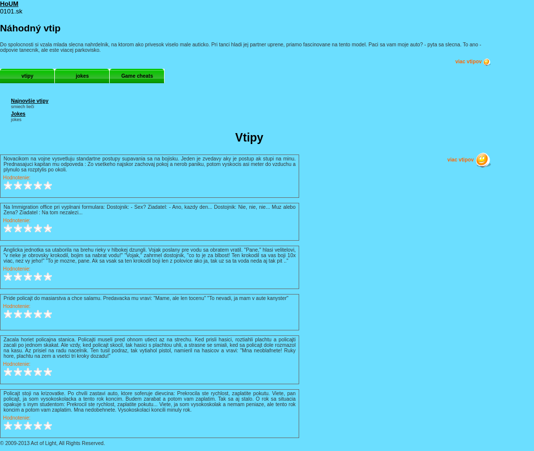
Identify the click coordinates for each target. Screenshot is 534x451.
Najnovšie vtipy (29, 101)
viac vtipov (473, 62)
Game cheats (137, 76)
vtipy (27, 76)
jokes (82, 76)
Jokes (18, 114)
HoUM (9, 3)
